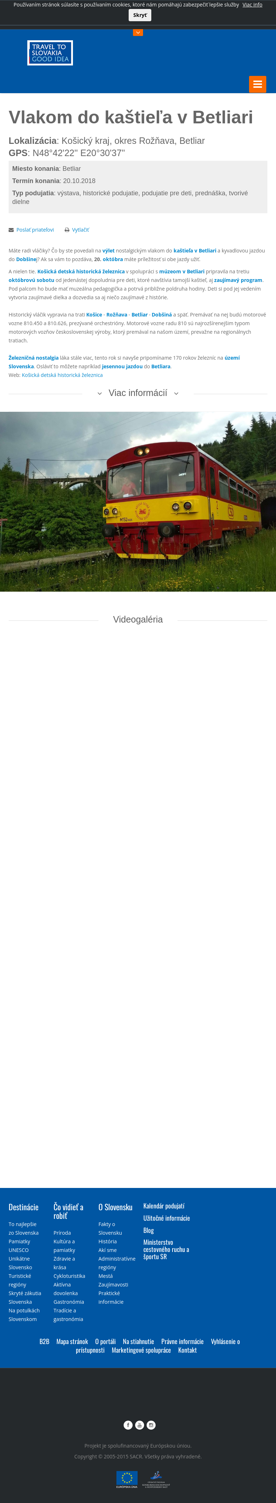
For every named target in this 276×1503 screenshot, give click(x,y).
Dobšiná (162, 314)
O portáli (105, 1340)
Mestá (105, 1275)
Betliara (160, 366)
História (107, 1241)
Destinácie (23, 1206)
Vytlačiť (80, 229)
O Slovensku (115, 1206)
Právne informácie (182, 1340)
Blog (148, 1229)
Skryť (140, 15)
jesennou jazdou (122, 366)
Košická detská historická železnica (81, 271)
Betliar (140, 314)
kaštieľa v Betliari (195, 250)
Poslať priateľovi (35, 229)
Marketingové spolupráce (141, 1349)
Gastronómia (69, 1301)
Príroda (62, 1232)
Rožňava (116, 314)
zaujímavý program (238, 279)
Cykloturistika (69, 1275)
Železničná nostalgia (34, 357)
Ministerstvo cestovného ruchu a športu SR (166, 1249)
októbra (113, 258)
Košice (94, 314)
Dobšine (26, 258)
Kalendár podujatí (163, 1205)
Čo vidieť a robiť (68, 1211)
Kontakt (187, 1349)
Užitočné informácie (166, 1217)
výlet (108, 250)
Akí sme (107, 1249)
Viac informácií (138, 392)
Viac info (252, 4)
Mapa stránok (72, 1340)
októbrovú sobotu (31, 279)
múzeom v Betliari (181, 271)
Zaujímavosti (113, 1284)
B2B (44, 1340)
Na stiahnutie (138, 1340)
